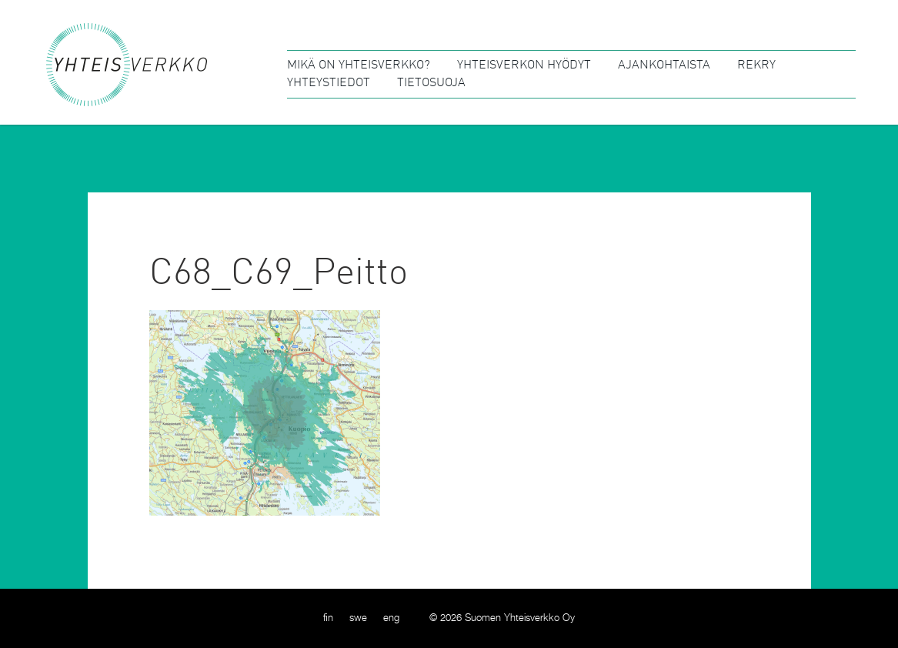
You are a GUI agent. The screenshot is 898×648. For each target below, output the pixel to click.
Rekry (756, 65)
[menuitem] (328, 618)
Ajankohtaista (664, 65)
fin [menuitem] (328, 618)
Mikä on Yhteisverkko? (358, 65)
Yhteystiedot (328, 83)
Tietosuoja (431, 83)
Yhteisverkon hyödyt (524, 65)
